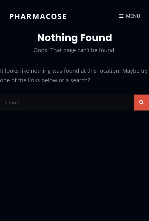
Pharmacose (38, 16)
